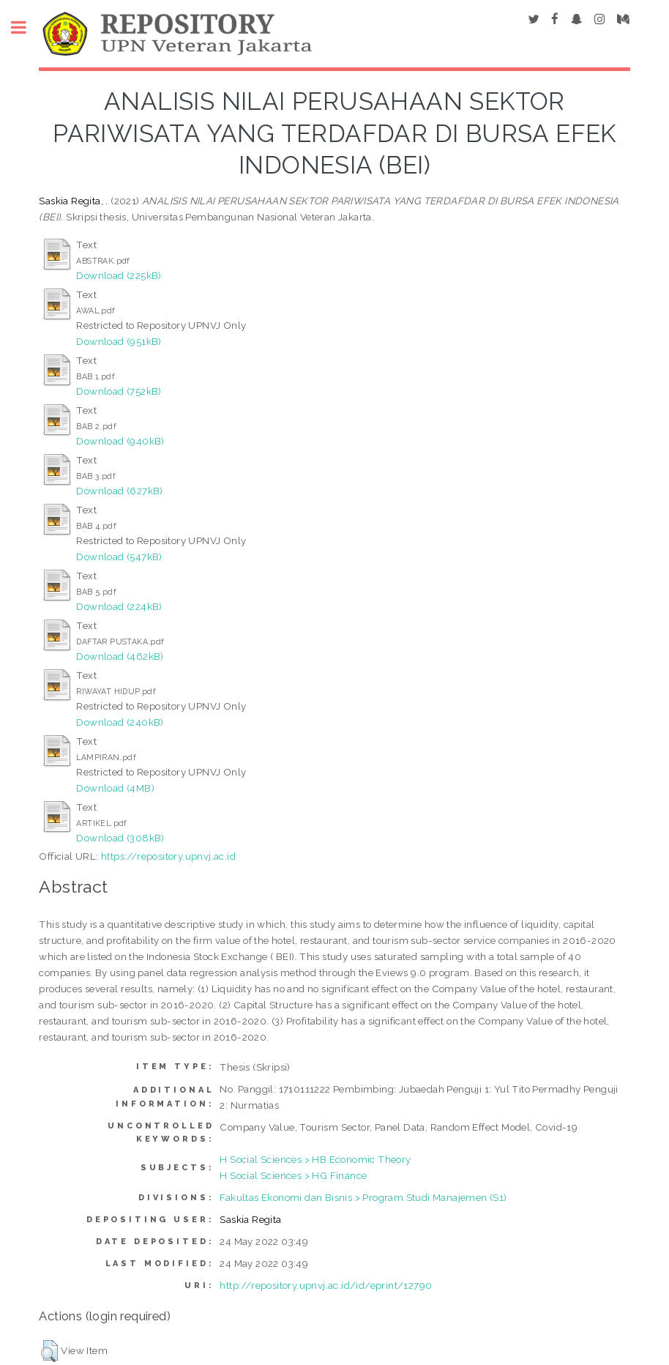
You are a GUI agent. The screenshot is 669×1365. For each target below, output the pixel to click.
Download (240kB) (119, 722)
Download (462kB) (119, 656)
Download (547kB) (119, 556)
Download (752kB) (118, 391)
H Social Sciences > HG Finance (293, 1175)
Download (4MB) (115, 788)
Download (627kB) (119, 490)
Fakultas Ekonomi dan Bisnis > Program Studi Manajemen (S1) (363, 1197)
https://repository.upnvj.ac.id (168, 856)
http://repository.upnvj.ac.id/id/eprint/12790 (326, 1285)
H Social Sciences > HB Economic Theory (315, 1159)
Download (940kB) (120, 441)
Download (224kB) (119, 606)
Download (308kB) (120, 838)
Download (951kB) (118, 341)
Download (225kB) (118, 275)
